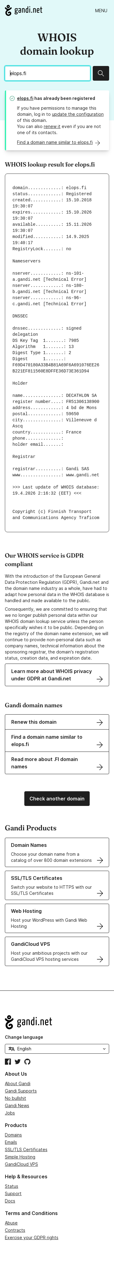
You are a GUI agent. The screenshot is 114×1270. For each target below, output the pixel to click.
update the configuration (78, 114)
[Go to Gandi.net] (23, 10)
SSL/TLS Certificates (26, 1149)
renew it (52, 126)
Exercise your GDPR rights (31, 1237)
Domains (13, 1134)
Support (13, 1193)
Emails (11, 1142)
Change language (24, 1037)
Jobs (10, 1112)
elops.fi (25, 98)
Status (11, 1186)
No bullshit (15, 1098)
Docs (10, 1200)
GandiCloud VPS (21, 1164)
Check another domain (57, 799)
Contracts (15, 1230)
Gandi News (17, 1105)
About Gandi (17, 1083)
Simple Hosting (20, 1156)
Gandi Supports (21, 1090)
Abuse (11, 1222)
